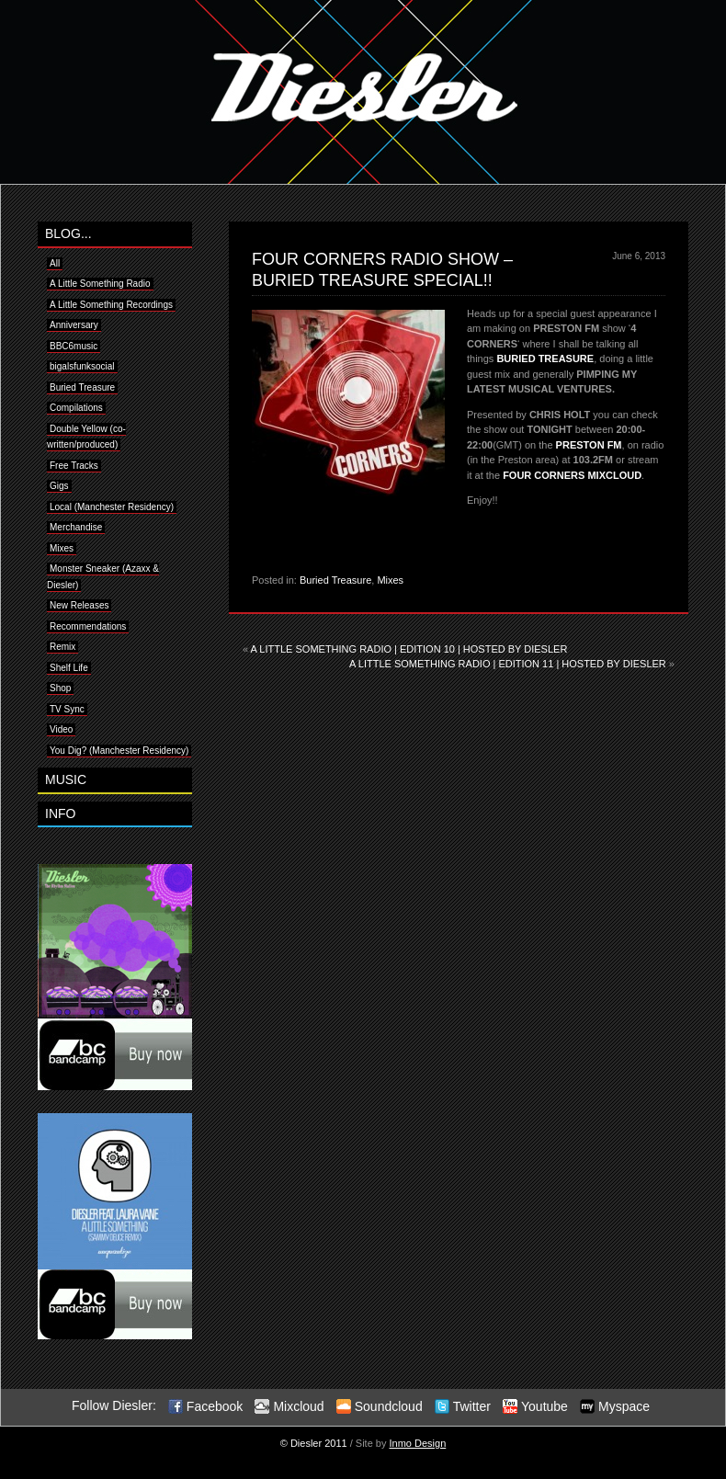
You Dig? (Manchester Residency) (119, 750)
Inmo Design (418, 1443)
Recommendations (88, 626)
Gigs (59, 486)
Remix (62, 647)
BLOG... (68, 233)
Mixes (390, 580)
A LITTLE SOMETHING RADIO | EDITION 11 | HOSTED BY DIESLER (507, 663)
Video (61, 729)
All (55, 263)
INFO (60, 813)
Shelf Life (69, 668)
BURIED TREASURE (545, 358)
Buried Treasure (335, 580)
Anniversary (74, 325)
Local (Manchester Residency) (112, 507)
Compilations (76, 408)
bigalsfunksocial (82, 366)
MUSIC (65, 779)
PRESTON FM (589, 444)
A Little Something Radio (100, 284)
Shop (60, 688)
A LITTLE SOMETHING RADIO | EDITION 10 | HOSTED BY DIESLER (409, 648)
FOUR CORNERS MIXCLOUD (572, 475)
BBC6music (73, 346)
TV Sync (67, 709)
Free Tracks (74, 466)
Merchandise (76, 527)
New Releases (79, 605)
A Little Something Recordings (111, 305)
